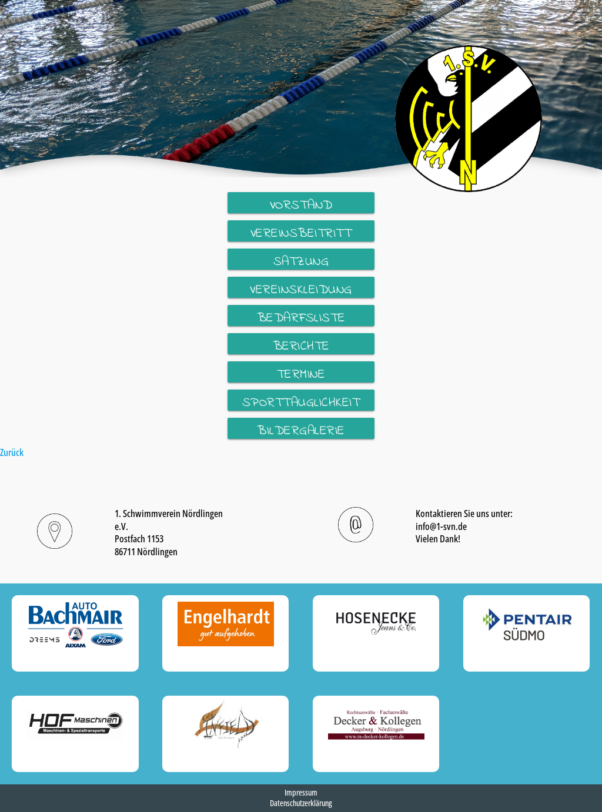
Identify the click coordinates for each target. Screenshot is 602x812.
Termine (301, 373)
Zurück (12, 452)
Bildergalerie (301, 430)
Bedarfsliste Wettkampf (301, 317)
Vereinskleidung (301, 289)
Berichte (301, 345)
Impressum (301, 792)
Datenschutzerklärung (301, 802)
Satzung (301, 261)
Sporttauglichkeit (301, 402)
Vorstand (301, 204)
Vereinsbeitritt (301, 232)
